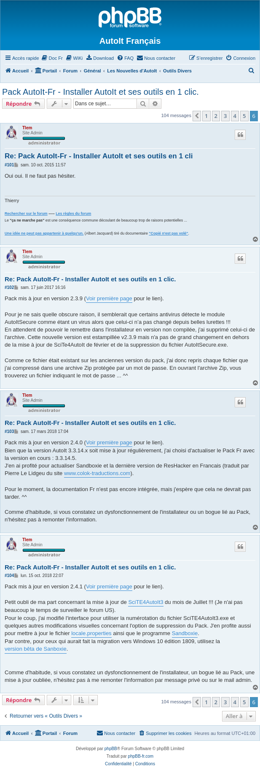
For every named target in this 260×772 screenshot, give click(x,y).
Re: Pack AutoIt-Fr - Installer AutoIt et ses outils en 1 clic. (90, 279)
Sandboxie (185, 633)
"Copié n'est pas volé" (168, 233)
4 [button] (234, 116)
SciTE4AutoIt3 (145, 602)
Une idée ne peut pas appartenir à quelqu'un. (44, 233)
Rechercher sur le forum (26, 213)
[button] (197, 116)
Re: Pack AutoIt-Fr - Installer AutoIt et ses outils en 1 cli (99, 156)
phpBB (111, 748)
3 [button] (225, 116)
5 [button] (244, 116)
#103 (9, 431)
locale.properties (91, 633)
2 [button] (215, 116)
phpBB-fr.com (141, 756)
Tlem (27, 128)
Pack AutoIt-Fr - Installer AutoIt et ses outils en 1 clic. (100, 91)
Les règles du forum (73, 213)
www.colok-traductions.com (97, 473)
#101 (9, 165)
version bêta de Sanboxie (36, 649)
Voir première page (109, 298)
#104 (9, 575)
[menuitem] (52, 58)
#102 (9, 287)
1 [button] (206, 116)
